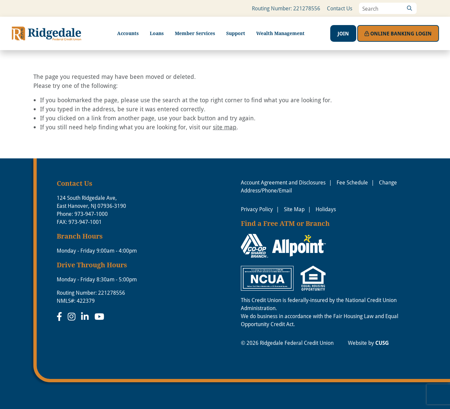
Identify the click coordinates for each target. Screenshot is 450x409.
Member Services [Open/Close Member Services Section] (195, 33)
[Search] (409, 8)
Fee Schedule (352, 182)
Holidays (326, 209)
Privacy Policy (257, 209)
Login (398, 33)
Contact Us (339, 8)
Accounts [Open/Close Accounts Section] (128, 33)
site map (225, 127)
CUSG (382, 343)
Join (343, 33)
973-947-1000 (91, 213)
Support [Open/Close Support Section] (235, 33)
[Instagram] (73, 316)
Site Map (294, 209)
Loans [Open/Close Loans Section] (157, 33)
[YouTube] (99, 316)
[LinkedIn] (86, 316)
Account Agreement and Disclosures (283, 182)
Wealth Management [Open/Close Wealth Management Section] (280, 33)
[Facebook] (60, 316)
